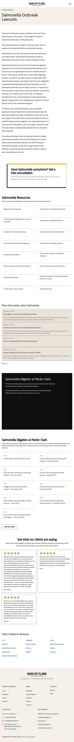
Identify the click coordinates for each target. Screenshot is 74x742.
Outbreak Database (43, 717)
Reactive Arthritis (31, 644)
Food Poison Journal (44, 728)
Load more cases (9, 527)
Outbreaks (29, 691)
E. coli (3, 640)
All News (28, 701)
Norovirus (28, 648)
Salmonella (29, 640)
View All (4, 701)
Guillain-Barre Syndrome (57, 644)
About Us (52, 690)
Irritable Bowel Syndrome (9, 648)
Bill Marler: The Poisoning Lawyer (47, 714)
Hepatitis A (5, 644)
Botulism (52, 648)
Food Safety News (43, 724)
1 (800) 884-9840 (10, 717)
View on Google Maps (10, 729)
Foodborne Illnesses (8, 10)
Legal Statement (30, 737)
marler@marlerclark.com (11, 721)
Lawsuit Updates (31, 694)
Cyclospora (53, 652)
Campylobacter (6, 652)
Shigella (28, 652)
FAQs (51, 694)
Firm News (29, 698)
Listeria (52, 640)
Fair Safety (41, 721)
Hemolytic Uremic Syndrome (9, 656)
